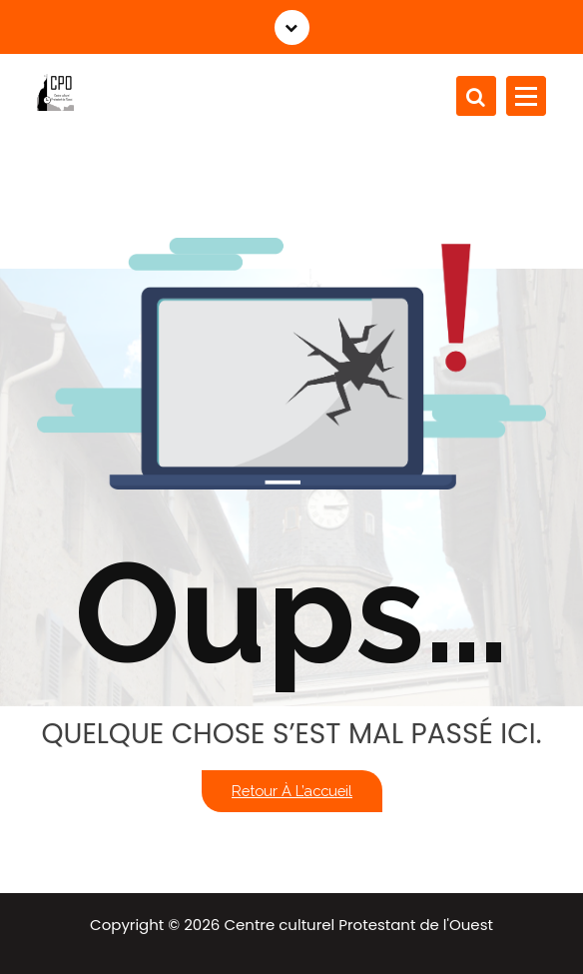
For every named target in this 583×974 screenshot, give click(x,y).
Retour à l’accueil (292, 790)
